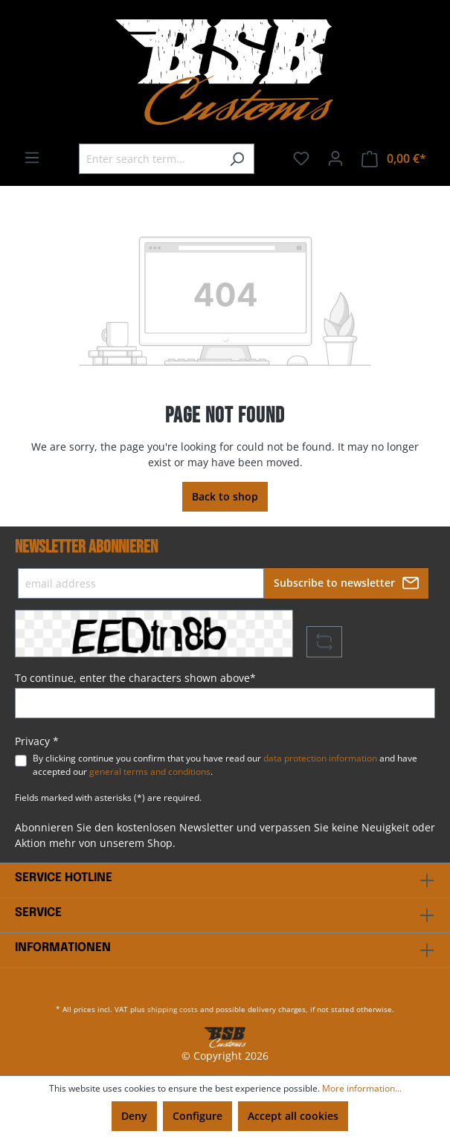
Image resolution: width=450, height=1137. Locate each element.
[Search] (236, 159)
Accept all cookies (293, 1116)
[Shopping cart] (394, 158)
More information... (362, 1088)
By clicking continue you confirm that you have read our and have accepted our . (225, 765)
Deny (134, 1116)
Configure (197, 1116)
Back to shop (225, 496)
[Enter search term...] (149, 159)
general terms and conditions (149, 771)
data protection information (320, 758)
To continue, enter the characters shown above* (135, 678)
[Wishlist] (301, 158)
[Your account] (335, 158)
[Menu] (32, 158)
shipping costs (172, 1009)
